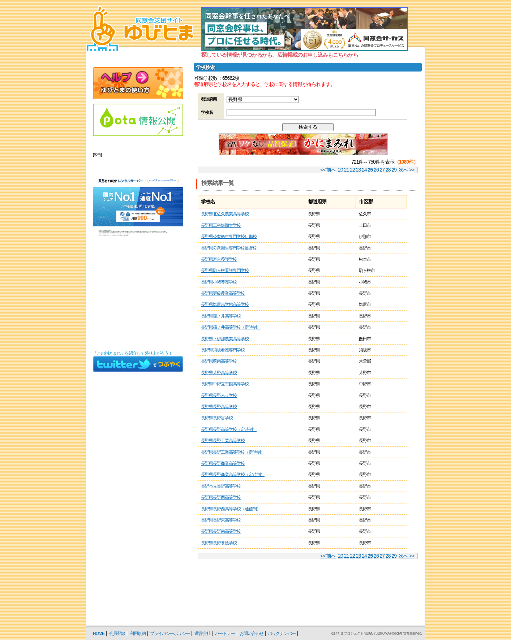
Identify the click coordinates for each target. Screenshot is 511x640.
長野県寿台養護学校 (219, 259)
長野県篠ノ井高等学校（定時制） (231, 327)
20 (340, 170)
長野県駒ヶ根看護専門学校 (225, 270)
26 (376, 170)
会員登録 (117, 633)
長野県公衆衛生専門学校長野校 (229, 248)
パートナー (225, 633)
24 (364, 170)
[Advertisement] (138, 301)
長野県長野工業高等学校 (223, 440)
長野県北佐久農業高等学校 (225, 213)
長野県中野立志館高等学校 (225, 383)
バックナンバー (282, 633)
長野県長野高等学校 (219, 406)
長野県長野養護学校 (219, 542)
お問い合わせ (251, 633)
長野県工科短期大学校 (221, 225)
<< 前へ (328, 170)
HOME (98, 633)
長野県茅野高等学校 (219, 372)
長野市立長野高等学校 (221, 486)
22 (352, 170)
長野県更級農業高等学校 (223, 293)
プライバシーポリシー (170, 633)
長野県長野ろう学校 (219, 395)
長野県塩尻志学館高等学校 (225, 304)
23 (358, 170)
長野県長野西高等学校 (221, 497)
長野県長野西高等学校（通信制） (231, 508)
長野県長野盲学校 (217, 417)
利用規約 (138, 633)
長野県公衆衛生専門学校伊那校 (229, 236)
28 (388, 170)
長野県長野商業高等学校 (223, 463)
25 (370, 170)
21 (346, 170)
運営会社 (202, 633)
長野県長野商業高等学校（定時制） (233, 474)
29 (394, 170)
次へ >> (406, 170)
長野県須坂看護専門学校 (223, 350)
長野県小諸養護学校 (219, 282)
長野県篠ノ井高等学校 (221, 316)
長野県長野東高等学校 (221, 520)
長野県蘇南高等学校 (219, 361)
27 (382, 170)
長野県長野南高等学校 (221, 531)
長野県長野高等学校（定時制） (229, 429)
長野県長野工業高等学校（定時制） (233, 452)
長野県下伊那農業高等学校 (225, 338)
